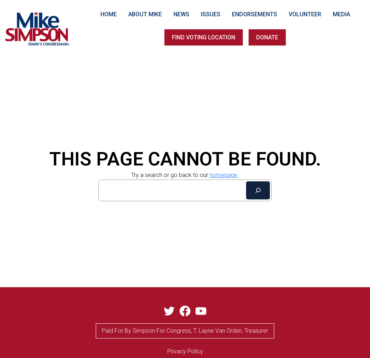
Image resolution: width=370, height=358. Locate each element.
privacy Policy (185, 351)
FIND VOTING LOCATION (203, 37)
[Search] (258, 190)
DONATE (267, 37)
